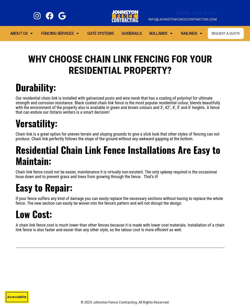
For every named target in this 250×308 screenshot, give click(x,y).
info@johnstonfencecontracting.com (182, 19)
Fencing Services (60, 33)
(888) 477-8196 (196, 13)
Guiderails (131, 33)
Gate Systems (100, 33)
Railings (192, 33)
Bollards (161, 33)
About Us (22, 33)
